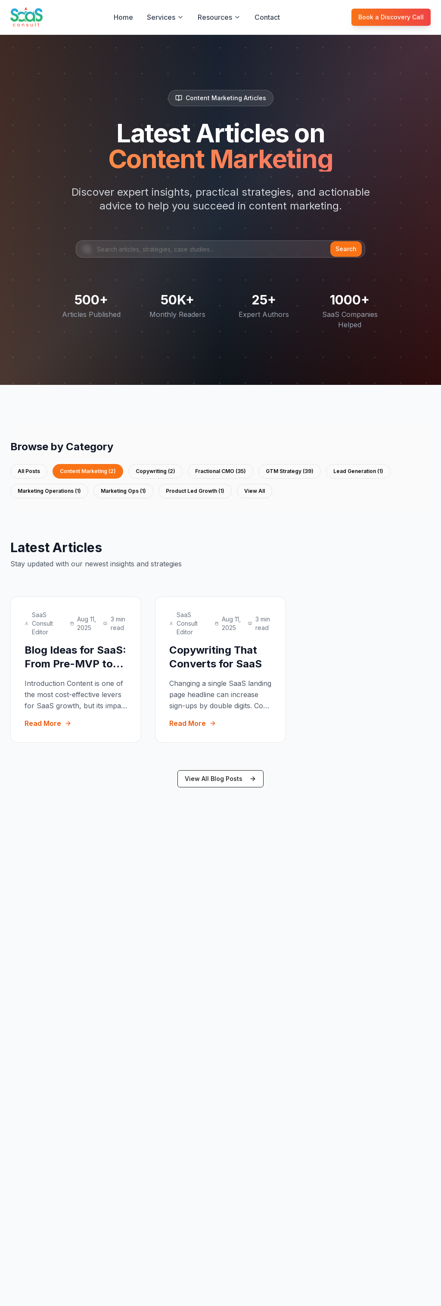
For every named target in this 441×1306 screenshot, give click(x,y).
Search (346, 248)
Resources (219, 17)
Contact (267, 17)
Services (165, 17)
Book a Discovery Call (391, 17)
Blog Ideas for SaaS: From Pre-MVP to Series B (75, 664)
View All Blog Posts (220, 778)
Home (123, 17)
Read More (48, 723)
